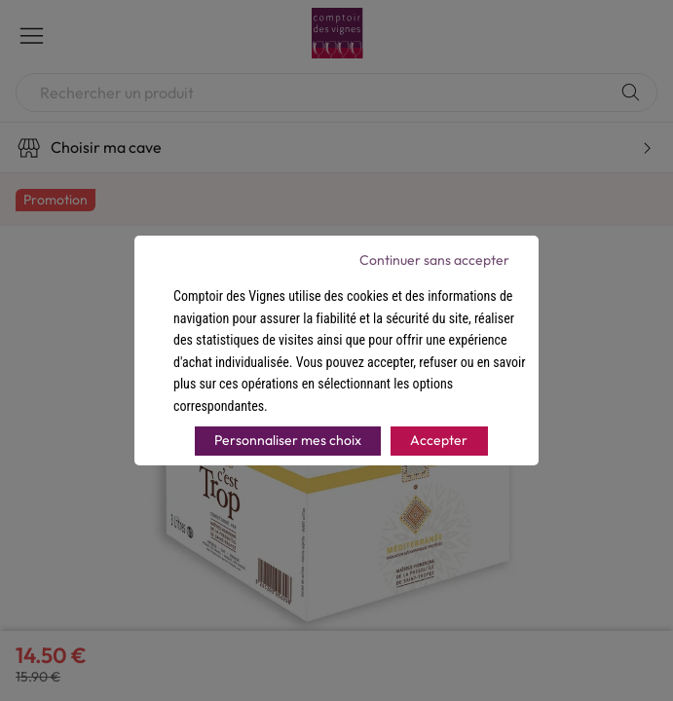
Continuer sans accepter (434, 260)
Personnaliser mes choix (287, 440)
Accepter (438, 440)
